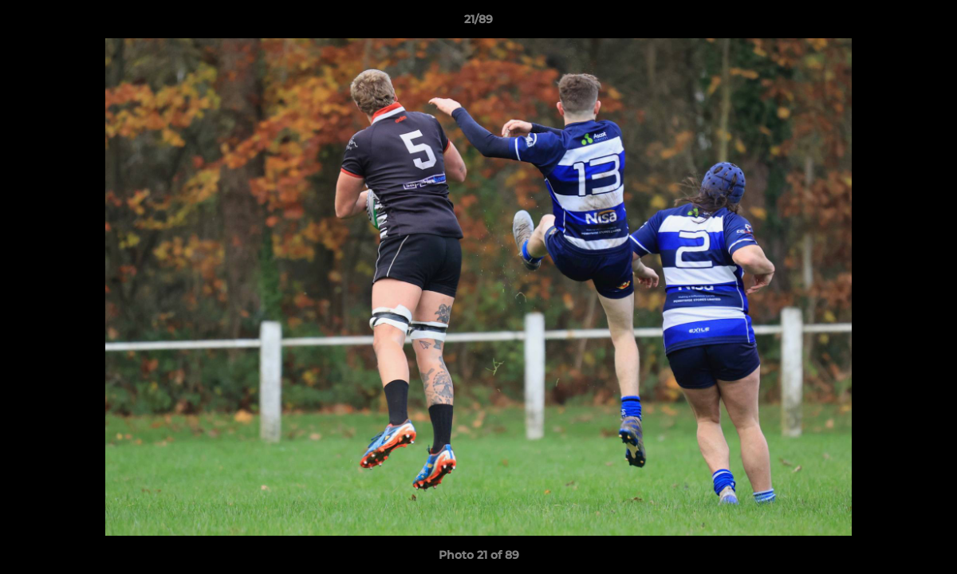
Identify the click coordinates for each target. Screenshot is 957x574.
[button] (928, 23)
